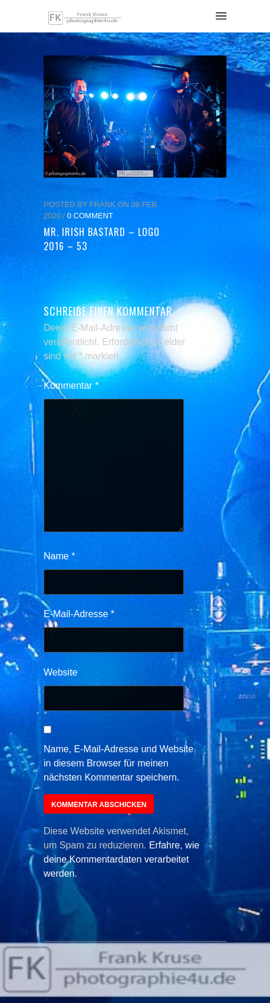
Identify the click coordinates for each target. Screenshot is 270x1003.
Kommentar (71, 386)
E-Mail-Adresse (79, 614)
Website (61, 672)
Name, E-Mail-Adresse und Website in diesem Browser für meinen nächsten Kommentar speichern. (118, 763)
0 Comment (90, 215)
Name (59, 556)
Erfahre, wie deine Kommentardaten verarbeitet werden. (121, 859)
